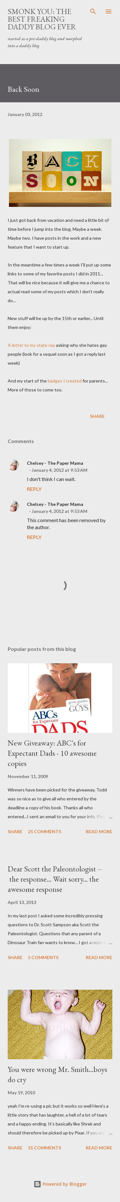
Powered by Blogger (60, 1184)
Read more (99, 831)
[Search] (93, 11)
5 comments (43, 957)
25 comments (44, 831)
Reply (34, 489)
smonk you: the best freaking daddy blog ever (42, 19)
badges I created (65, 380)
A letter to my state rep (31, 345)
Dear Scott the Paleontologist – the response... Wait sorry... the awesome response (55, 879)
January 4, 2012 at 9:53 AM (59, 470)
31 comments (44, 1147)
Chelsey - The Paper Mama (55, 463)
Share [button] (97, 416)
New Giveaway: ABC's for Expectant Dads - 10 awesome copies (52, 753)
